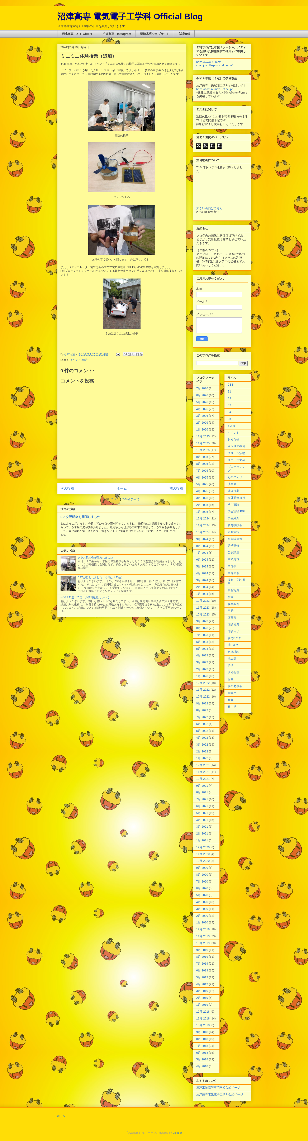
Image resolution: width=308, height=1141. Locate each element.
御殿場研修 (235, 539)
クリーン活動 (236, 453)
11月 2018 (203, 1018)
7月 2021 (202, 799)
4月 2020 (202, 902)
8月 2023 (202, 628)
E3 (229, 405)
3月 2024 (202, 580)
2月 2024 (202, 587)
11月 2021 (203, 772)
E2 (229, 398)
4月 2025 (202, 491)
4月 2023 (202, 655)
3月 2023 (202, 662)
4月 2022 (202, 737)
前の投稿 (176, 488)
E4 (229, 412)
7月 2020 (202, 881)
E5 (229, 418)
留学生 (232, 693)
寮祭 (230, 700)
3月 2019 (202, 991)
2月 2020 (202, 915)
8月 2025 (202, 463)
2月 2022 (202, 751)
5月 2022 (202, 730)
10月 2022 (203, 696)
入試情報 (184, 33)
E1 (229, 391)
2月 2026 (202, 422)
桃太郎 (232, 658)
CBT (230, 384)
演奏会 (232, 484)
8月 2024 (202, 546)
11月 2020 (203, 854)
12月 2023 (203, 600)
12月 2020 (203, 847)
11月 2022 (203, 689)
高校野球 (233, 559)
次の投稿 (67, 488)
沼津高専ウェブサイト (154, 33)
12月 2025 (203, 436)
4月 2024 (202, 573)
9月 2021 (202, 785)
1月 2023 (202, 676)
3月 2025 (202, 498)
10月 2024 (203, 532)
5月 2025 (202, 484)
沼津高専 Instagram (117, 33)
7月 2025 (202, 470)
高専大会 (233, 573)
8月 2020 (202, 874)
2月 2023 (202, 669)
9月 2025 (202, 456)
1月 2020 (202, 922)
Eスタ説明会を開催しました (80, 517)
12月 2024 (203, 518)
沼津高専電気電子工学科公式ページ (219, 1094)
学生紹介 (233, 518)
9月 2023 (202, 621)
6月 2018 (202, 1052)
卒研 (230, 610)
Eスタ (231, 425)
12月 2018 (203, 1011)
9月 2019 (202, 950)
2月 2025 (202, 505)
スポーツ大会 (236, 460)
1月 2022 (202, 758)
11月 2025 (203, 443)
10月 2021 (203, 778)
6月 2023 (202, 641)
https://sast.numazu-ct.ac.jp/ (214, 89)
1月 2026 (202, 429)
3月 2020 (202, 909)
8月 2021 (202, 792)
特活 (230, 665)
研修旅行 (233, 532)
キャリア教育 (236, 446)
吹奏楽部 (233, 604)
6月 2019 (202, 970)
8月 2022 (202, 710)
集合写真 (233, 590)
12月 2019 (203, 929)
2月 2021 (202, 833)
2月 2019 (202, 997)
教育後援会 (235, 525)
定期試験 (233, 651)
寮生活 (232, 706)
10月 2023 (203, 614)
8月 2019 (202, 956)
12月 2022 (203, 683)
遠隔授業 (233, 491)
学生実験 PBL (237, 511)
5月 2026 (202, 402)
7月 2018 (202, 1045)
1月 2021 (202, 840)
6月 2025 (202, 477)
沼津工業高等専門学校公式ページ (218, 1087)
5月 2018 (202, 1059)
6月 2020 (202, 888)
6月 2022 (202, 724)
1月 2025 (202, 511)
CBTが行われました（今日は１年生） (101, 577)
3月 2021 (202, 826)
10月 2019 (203, 943)
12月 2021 (203, 765)
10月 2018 (203, 1025)
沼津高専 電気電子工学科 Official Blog (130, 16)
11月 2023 (203, 607)
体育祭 (232, 617)
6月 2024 (202, 559)
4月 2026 (202, 409)
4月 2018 (202, 1066)
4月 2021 (202, 820)
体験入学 (233, 631)
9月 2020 (202, 867)
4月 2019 (202, 984)
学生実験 (233, 504)
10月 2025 (203, 450)
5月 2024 (202, 566)
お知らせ (233, 439)
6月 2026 (202, 395)
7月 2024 (202, 552)
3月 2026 (202, 415)
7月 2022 (202, 717)
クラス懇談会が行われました (95, 557)
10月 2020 (203, 860)
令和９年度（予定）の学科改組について (85, 597)
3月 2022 (202, 744)
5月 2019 (202, 977)
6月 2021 (202, 806)
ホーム (122, 488)
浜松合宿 (233, 672)
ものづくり (235, 477)
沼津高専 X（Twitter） (78, 33)
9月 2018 (202, 1032)
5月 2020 (202, 895)
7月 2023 (202, 635)
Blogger (177, 1132)
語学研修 (233, 545)
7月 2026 (202, 388)
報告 (85, 359)
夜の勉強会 (235, 686)
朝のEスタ (234, 638)
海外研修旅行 (236, 497)
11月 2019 (203, 936)
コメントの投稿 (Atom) (125, 499)
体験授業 (233, 624)
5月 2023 (202, 648)
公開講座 (233, 552)
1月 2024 (202, 593)
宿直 (230, 597)
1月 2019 (202, 1004)
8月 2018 (202, 1039)
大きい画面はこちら (209, 208)
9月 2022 (202, 703)
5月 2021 (202, 813)
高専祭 (232, 566)
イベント (75, 359)
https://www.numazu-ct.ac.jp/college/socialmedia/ (214, 63)
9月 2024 (202, 539)
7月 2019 (202, 963)
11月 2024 (203, 525)
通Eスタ (233, 645)
